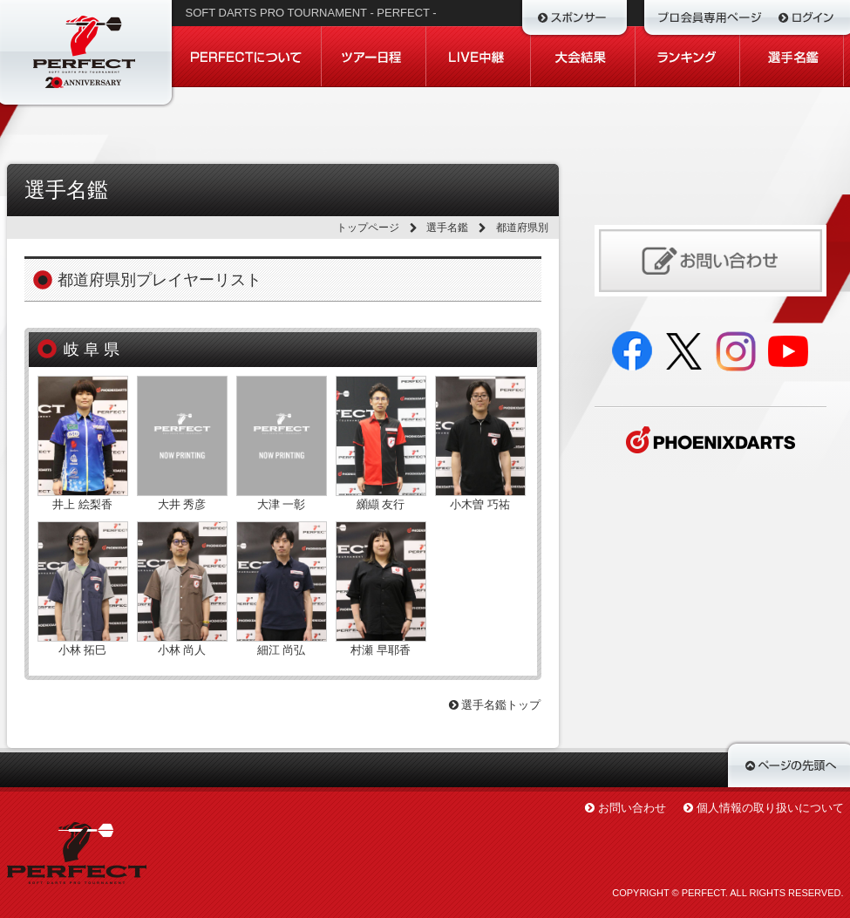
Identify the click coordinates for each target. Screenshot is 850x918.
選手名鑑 (447, 227)
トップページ (368, 227)
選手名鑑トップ (495, 704)
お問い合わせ (632, 807)
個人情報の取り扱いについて (770, 807)
